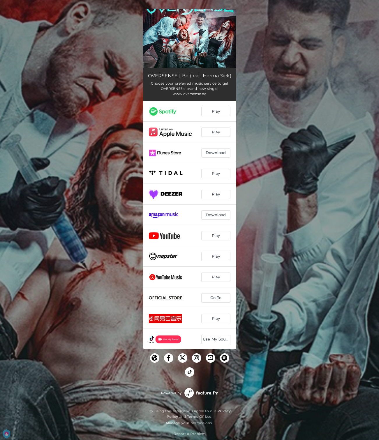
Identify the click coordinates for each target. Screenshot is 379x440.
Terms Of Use (199, 416)
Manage (173, 423)
